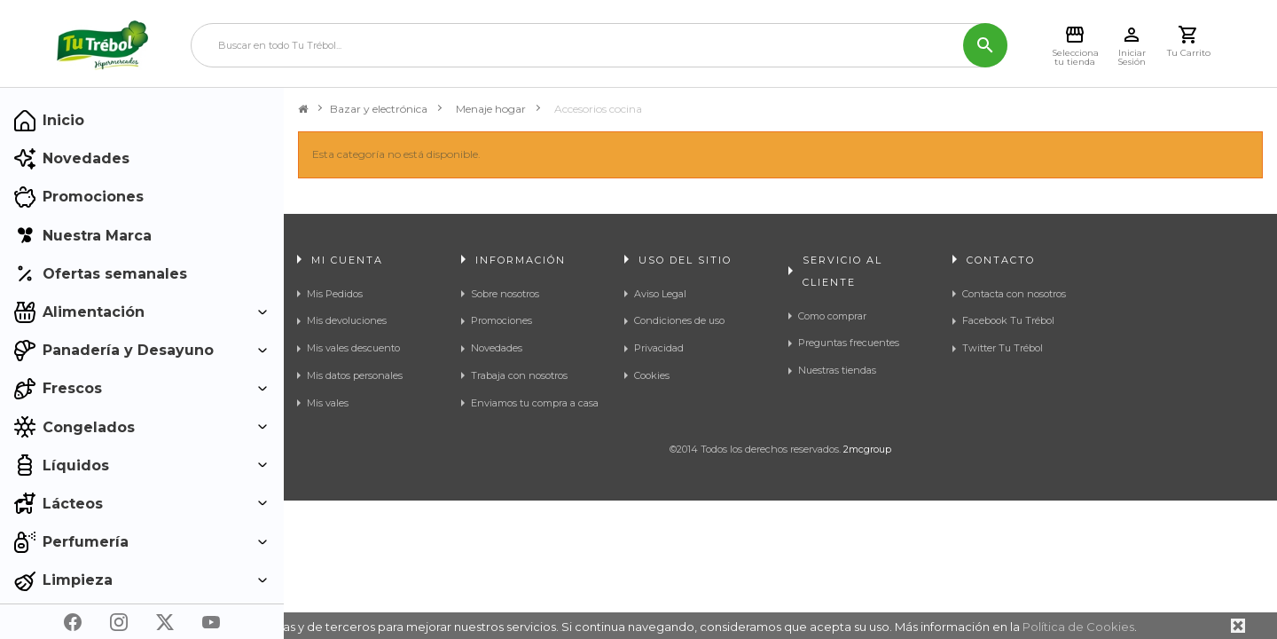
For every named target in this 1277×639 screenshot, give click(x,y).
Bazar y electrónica (378, 108)
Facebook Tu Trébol (1008, 320)
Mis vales (328, 403)
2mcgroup (867, 511)
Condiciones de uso (679, 320)
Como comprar (832, 316)
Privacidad (659, 348)
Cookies (652, 375)
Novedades (496, 348)
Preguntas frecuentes (848, 342)
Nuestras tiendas (837, 370)
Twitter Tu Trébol (1002, 348)
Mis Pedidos (335, 294)
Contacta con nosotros (1014, 294)
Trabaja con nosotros (519, 375)
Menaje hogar (491, 108)
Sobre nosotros (505, 294)
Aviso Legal (660, 294)
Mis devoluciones (347, 320)
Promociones (501, 320)
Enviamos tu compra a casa (535, 403)
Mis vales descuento (353, 348)
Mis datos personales (355, 375)
